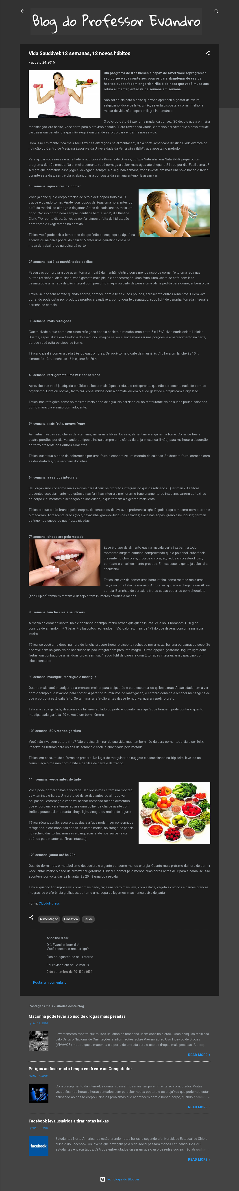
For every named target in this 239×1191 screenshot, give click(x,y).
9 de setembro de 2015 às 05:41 (70, 972)
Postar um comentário (50, 982)
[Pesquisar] (216, 12)
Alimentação (49, 919)
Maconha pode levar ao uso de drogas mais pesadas (77, 1016)
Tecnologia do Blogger (119, 1179)
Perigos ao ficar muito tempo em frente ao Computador (80, 1068)
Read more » (199, 1055)
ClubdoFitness (49, 903)
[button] (207, 54)
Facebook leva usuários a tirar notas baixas (69, 1121)
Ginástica (71, 919)
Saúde (88, 919)
